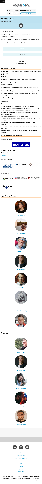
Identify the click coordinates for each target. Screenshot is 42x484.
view (21, 208)
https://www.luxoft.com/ (7, 165)
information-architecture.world (28, 12)
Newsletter (21, 472)
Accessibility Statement (21, 458)
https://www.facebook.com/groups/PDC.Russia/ (21, 178)
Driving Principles (21, 455)
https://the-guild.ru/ (34, 164)
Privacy (21, 463)
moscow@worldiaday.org (21, 25)
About (20, 453)
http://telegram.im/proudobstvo (34, 178)
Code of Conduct (21, 461)
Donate (21, 466)
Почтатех (3, 155)
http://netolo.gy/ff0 (21, 164)
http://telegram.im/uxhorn (7, 186)
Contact (21, 469)
